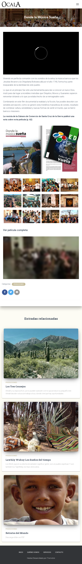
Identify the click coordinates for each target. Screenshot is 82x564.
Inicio (21, 552)
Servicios (47, 552)
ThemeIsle (51, 558)
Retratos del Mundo (17, 533)
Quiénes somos (33, 552)
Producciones (19, 284)
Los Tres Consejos (16, 386)
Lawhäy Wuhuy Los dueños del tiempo (28, 459)
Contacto (59, 552)
